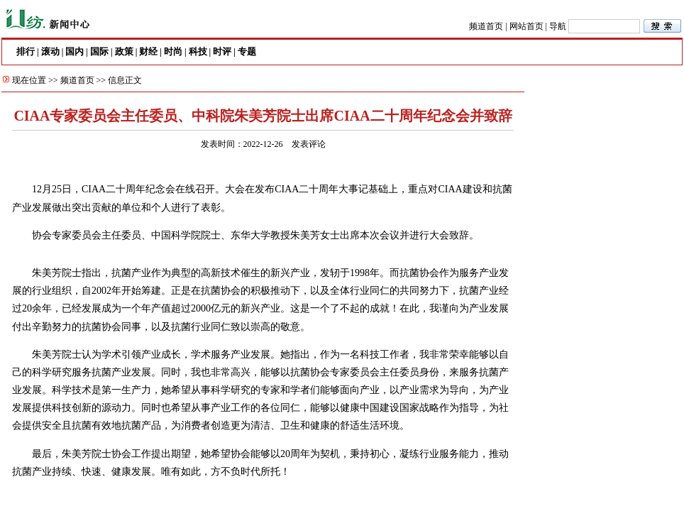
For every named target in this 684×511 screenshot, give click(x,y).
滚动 (50, 51)
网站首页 (526, 26)
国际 (99, 51)
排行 (25, 51)
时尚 (173, 51)
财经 (148, 51)
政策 (124, 51)
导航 (557, 26)
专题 (247, 51)
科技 (198, 51)
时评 (222, 51)
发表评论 (309, 144)
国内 (74, 51)
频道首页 (486, 26)
